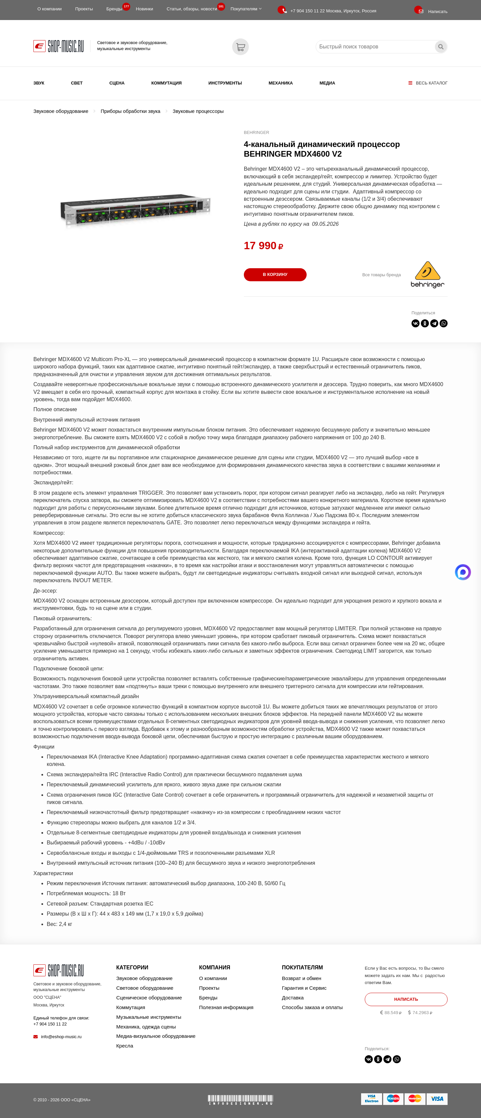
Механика (281, 83)
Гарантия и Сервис (304, 988)
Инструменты (225, 83)
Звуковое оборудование (60, 111)
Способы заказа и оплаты (312, 1007)
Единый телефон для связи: (61, 1020)
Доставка (293, 997)
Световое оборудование (144, 988)
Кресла (124, 1046)
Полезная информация (226, 1007)
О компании (49, 8)
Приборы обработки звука (130, 111)
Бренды (117, 7)
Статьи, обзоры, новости (194, 7)
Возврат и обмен (301, 978)
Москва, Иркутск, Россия (329, 10)
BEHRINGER (256, 132)
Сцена (117, 83)
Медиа (327, 83)
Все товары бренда (381, 274)
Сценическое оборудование (149, 997)
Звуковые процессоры (198, 111)
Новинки (144, 8)
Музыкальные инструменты (148, 1017)
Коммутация (166, 83)
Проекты (84, 8)
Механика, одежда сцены (146, 1026)
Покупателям (246, 8)
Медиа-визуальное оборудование (155, 1036)
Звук (38, 83)
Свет (77, 83)
